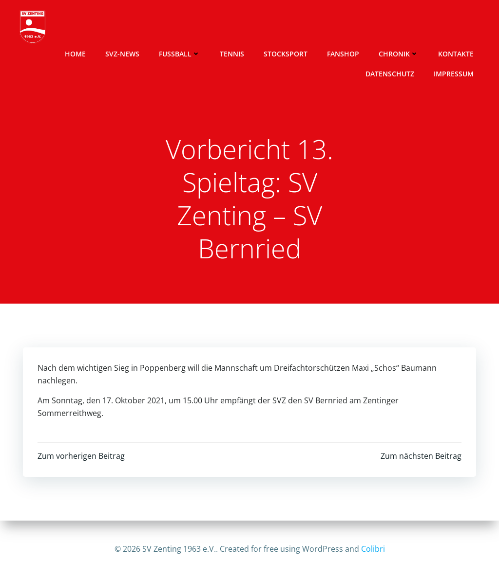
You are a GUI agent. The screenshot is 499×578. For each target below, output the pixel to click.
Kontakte (456, 53)
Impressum (454, 73)
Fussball (179, 53)
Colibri (373, 548)
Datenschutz (389, 73)
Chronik (399, 53)
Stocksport (285, 53)
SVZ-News (122, 53)
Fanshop (343, 53)
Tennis (232, 53)
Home (75, 53)
